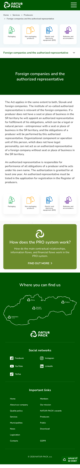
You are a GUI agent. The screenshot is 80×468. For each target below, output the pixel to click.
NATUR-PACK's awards (51, 410)
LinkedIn (49, 366)
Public (43, 422)
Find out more (38, 263)
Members (44, 398)
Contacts (14, 440)
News (12, 428)
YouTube (19, 366)
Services (13, 416)
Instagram (49, 358)
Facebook (19, 358)
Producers (44, 416)
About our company (19, 404)
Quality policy (16, 410)
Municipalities (16, 422)
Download (45, 428)
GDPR (43, 440)
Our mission (45, 404)
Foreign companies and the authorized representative (35, 53)
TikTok (18, 374)
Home (12, 398)
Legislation (15, 434)
